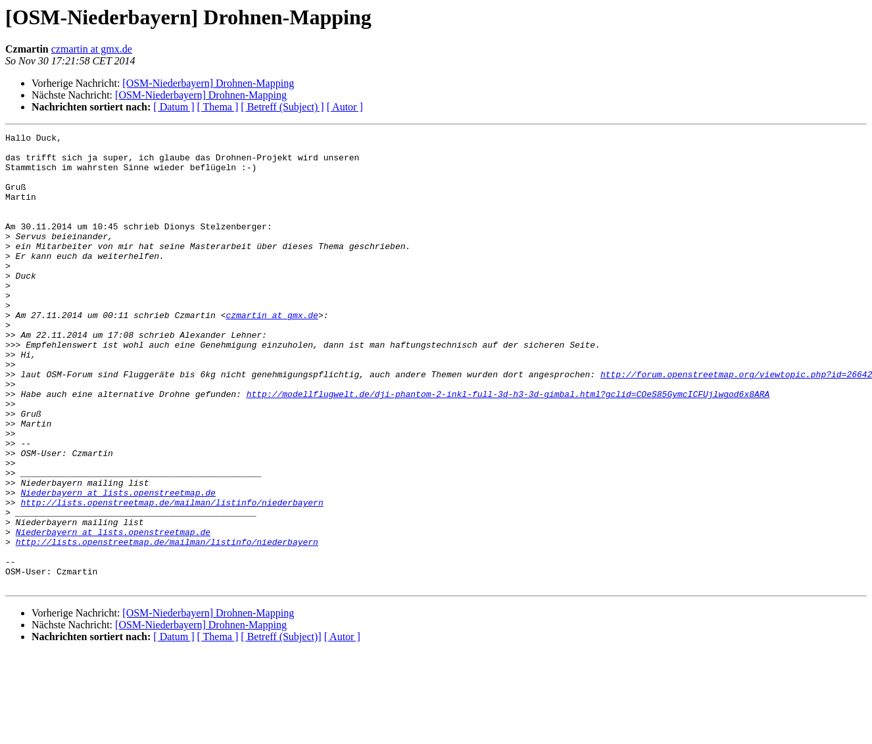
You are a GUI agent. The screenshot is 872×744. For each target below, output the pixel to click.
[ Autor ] (345, 106)
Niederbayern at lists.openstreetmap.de (117, 565)
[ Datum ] (173, 106)
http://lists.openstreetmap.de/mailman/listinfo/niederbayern (171, 577)
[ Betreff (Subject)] (281, 727)
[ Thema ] (218, 106)
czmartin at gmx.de (91, 49)
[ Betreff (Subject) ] (282, 106)
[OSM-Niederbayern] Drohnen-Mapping (208, 83)
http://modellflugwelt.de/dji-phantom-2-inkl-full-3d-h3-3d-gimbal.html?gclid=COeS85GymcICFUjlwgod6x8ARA (508, 447)
